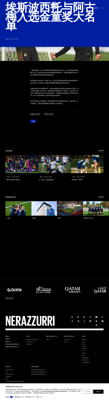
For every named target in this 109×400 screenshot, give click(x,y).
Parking (7, 376)
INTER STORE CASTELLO (38, 374)
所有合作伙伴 (9, 298)
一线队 (33, 107)
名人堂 (83, 342)
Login (96, 8)
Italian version (48, 99)
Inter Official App (10, 347)
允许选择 (87, 391)
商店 (84, 8)
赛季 (12, 8)
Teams (7, 339)
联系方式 (84, 353)
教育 (47, 339)
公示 (83, 351)
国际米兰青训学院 (50, 336)
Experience (29, 342)
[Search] (102, 8)
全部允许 (98, 391)
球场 (6, 372)
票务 (89, 8)
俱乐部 (18, 8)
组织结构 (84, 339)
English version (35, 99)
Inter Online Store (11, 344)
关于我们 (66, 339)
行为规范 (84, 346)
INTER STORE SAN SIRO (37, 372)
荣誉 (83, 355)
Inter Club (84, 360)
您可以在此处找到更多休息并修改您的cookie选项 (54, 391)
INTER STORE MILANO (37, 370)
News (7, 336)
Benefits (28, 344)
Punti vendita (9, 370)
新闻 (6, 8)
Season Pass (8, 374)
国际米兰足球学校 (68, 336)
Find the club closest (31, 339)
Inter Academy (86, 362)
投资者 (83, 344)
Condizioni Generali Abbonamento (14, 381)
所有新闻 (101, 136)
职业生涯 (84, 348)
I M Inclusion (85, 357)
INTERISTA (76, 8)
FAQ (6, 379)
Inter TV (26, 8)
